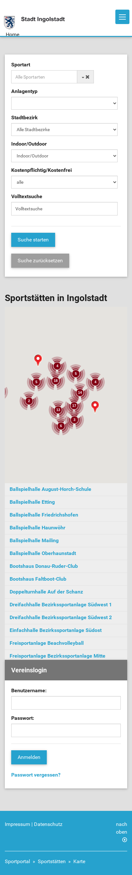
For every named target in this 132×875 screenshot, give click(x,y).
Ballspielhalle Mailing (34, 540)
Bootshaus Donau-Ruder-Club (44, 566)
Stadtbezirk (24, 117)
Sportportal (17, 861)
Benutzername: (29, 690)
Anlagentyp (24, 91)
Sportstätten (52, 861)
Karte (79, 861)
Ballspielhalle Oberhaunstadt (43, 553)
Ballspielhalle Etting (32, 502)
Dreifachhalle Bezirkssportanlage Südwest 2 (61, 617)
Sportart (20, 65)
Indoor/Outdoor (29, 144)
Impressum (17, 824)
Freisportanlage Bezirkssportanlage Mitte (57, 656)
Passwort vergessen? (36, 775)
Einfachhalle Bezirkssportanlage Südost (56, 630)
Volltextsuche (26, 196)
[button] (95, 407)
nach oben (121, 828)
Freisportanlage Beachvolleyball (47, 643)
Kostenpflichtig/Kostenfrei (41, 170)
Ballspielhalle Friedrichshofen (44, 515)
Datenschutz (48, 824)
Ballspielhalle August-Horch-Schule (50, 489)
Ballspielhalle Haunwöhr (37, 528)
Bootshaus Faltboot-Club (38, 579)
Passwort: (22, 718)
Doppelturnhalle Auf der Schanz (46, 592)
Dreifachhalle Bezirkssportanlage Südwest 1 (61, 605)
